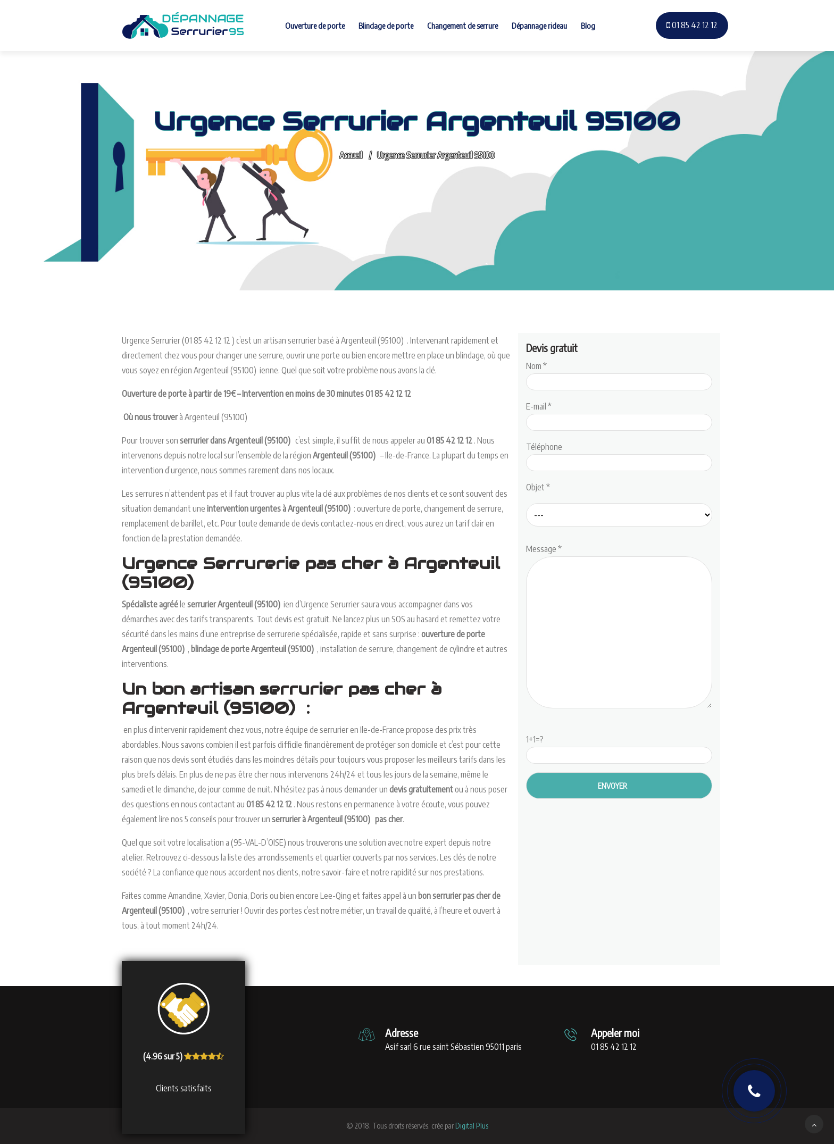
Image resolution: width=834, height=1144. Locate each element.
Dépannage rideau (539, 25)
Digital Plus (471, 1125)
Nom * (619, 374)
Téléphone (619, 454)
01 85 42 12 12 (692, 25)
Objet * (538, 487)
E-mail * (619, 414)
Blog (588, 25)
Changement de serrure (462, 25)
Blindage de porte (385, 25)
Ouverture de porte (315, 25)
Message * (619, 627)
